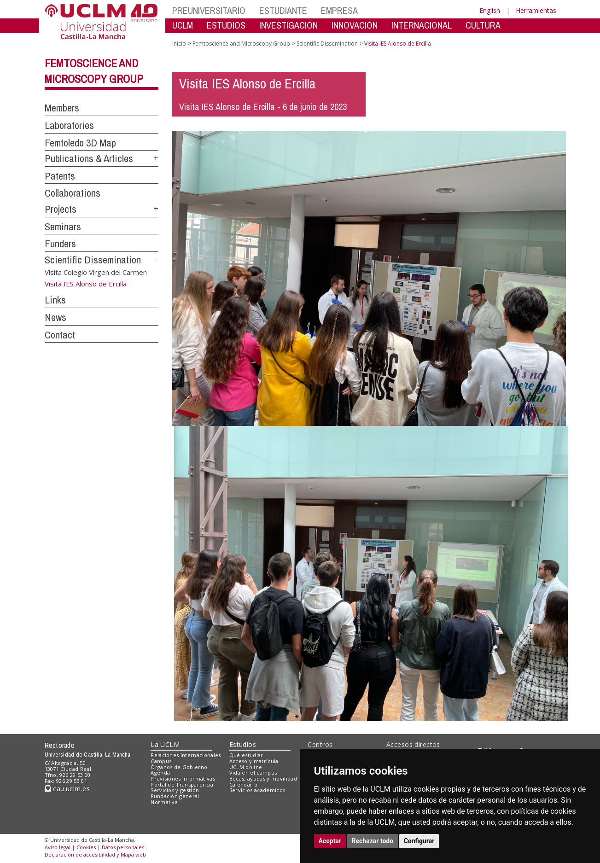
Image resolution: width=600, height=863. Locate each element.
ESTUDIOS (226, 25)
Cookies (86, 847)
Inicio (179, 43)
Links (55, 300)
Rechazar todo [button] (373, 841)
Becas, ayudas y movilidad (263, 778)
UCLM (182, 25)
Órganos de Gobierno (179, 767)
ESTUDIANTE (283, 10)
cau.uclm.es (67, 788)
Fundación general (175, 796)
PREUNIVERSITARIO (208, 10)
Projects (60, 209)
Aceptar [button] (330, 841)
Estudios (242, 744)
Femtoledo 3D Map (80, 143)
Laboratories (69, 125)
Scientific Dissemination (93, 260)
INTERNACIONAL (421, 25)
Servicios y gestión (175, 790)
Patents (60, 176)
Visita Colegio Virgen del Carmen (96, 272)
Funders (60, 244)
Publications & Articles (89, 158)
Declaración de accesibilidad (80, 854)
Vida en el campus (253, 772)
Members (62, 108)
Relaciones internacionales (186, 755)
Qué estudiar (246, 755)
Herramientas (536, 10)
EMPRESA (339, 10)
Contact (60, 335)
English (489, 10)
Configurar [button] (419, 841)
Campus (161, 761)
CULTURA (483, 25)
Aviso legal (57, 847)
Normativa (164, 802)
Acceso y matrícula (254, 761)
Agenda (160, 772)
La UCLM (165, 744)
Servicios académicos (257, 790)
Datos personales (123, 847)
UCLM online (245, 767)
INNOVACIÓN (355, 25)
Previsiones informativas (183, 778)
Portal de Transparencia (182, 784)
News (55, 317)
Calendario (243, 784)
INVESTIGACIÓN (288, 25)
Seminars (63, 226)
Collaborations (72, 193)
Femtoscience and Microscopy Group (241, 43)
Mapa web (133, 854)
